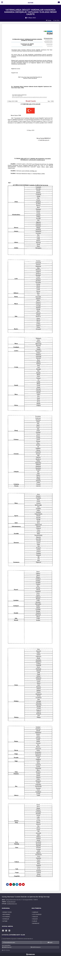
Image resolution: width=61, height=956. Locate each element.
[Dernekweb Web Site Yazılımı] (30, 954)
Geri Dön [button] (56, 20)
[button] (2, 2)
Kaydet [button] (50, 942)
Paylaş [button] (48, 20)
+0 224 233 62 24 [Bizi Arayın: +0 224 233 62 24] (11, 901)
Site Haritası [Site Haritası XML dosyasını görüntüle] (6, 950)
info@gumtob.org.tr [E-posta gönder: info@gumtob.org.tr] (12, 903)
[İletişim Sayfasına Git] (59, 2)
